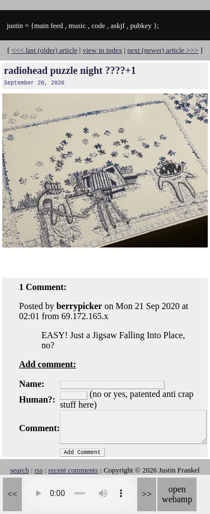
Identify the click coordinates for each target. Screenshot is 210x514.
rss (39, 470)
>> (147, 494)
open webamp (177, 494)
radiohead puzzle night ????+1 (70, 70)
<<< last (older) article (45, 50)
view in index (102, 50)
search (19, 470)
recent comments (72, 470)
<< (12, 494)
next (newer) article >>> (162, 50)
